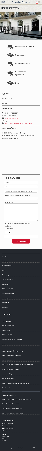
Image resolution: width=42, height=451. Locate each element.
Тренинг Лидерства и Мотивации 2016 (11, 355)
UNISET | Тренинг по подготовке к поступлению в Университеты (18, 364)
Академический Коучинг (8, 374)
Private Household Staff (7, 279)
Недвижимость (5, 284)
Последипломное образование (21, 73)
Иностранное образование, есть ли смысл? (13, 413)
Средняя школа (20, 55)
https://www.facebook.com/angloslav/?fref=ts (18, 123)
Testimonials (5, 307)
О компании (5, 261)
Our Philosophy (5, 302)
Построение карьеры (7, 289)
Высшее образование (22, 63)
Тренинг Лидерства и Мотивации (10, 369)
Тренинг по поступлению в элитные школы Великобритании (17, 399)
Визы (3, 270)
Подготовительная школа (24, 46)
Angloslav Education (21, 2)
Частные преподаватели (8, 360)
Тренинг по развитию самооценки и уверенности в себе (16, 383)
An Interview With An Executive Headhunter (12, 408)
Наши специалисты (7, 265)
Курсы (17, 83)
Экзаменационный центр (8, 298)
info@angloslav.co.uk (11, 118)
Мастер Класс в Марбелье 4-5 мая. (11, 404)
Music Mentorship (6, 388)
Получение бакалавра (7, 335)
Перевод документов (7, 275)
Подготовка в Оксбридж (8, 378)
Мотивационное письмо (8, 293)
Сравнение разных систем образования (12, 339)
